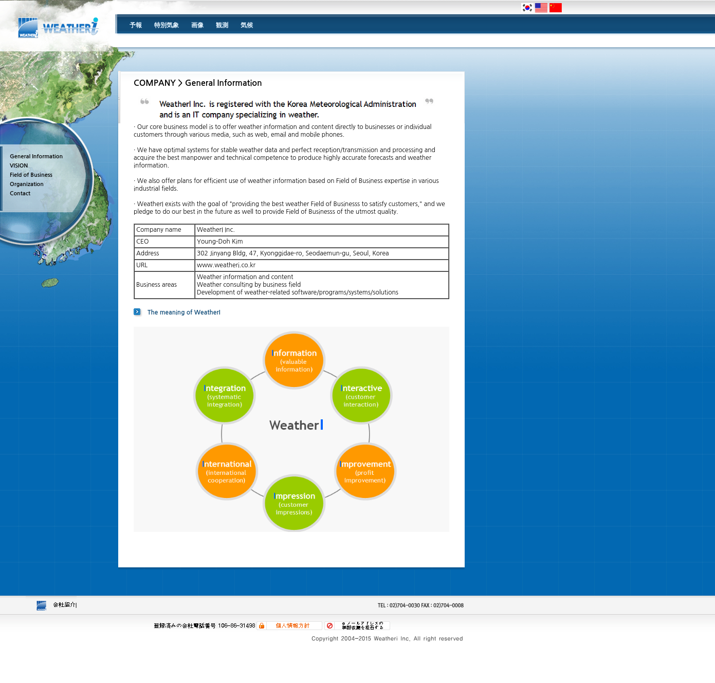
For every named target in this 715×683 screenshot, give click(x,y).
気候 (247, 25)
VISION (19, 166)
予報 (136, 25)
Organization (27, 184)
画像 (197, 25)
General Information (36, 156)
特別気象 (166, 25)
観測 (222, 25)
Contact (20, 193)
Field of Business (31, 175)
